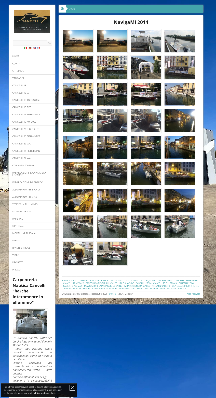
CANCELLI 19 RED (21, 107)
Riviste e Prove (21, 247)
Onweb (112, 293)
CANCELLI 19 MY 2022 (24, 121)
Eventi (16, 240)
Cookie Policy (50, 393)
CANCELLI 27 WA (21, 158)
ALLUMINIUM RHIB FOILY (26, 189)
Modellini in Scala (24, 233)
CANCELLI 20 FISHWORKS (26, 136)
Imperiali (17, 218)
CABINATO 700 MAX (23, 165)
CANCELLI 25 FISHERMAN (26, 150)
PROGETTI (17, 262)
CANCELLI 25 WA (21, 143)
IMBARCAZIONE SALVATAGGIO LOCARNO (29, 174)
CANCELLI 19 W (20, 92)
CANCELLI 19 (19, 85)
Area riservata (193, 293)
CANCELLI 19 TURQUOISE (26, 99)
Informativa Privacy (33, 393)
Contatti (17, 63)
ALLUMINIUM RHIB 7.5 (24, 196)
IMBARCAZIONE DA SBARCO (27, 182)
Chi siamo (18, 70)
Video (15, 255)
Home (15, 56)
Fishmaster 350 (21, 211)
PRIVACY (17, 269)
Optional (18, 226)
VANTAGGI (18, 78)
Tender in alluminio (25, 204)
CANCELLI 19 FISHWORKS (26, 114)
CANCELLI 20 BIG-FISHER (25, 129)
